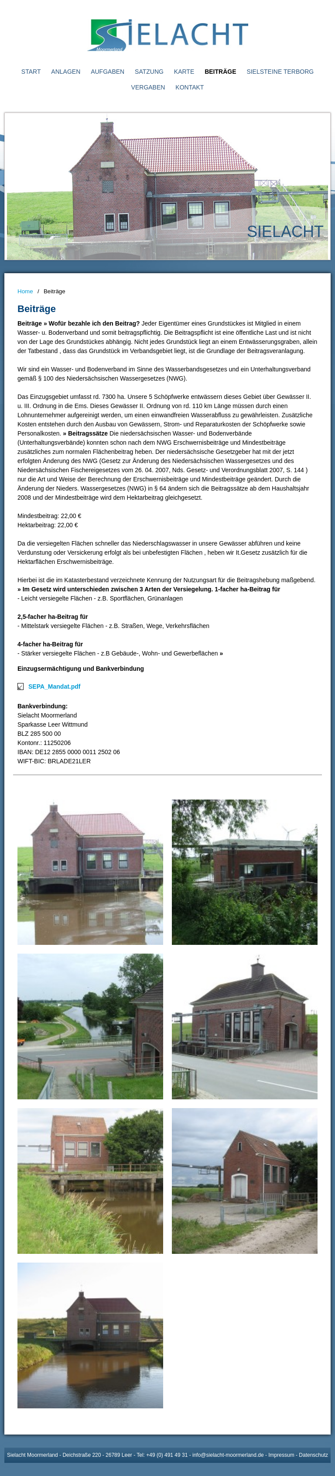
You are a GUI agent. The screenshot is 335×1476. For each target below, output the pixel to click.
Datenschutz (313, 1455)
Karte (184, 71)
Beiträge (220, 71)
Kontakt (189, 87)
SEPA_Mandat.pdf (54, 686)
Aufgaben (107, 71)
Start (31, 71)
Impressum (281, 1455)
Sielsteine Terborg (280, 71)
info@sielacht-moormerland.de (228, 1455)
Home (25, 291)
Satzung (149, 71)
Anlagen (65, 71)
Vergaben (148, 87)
